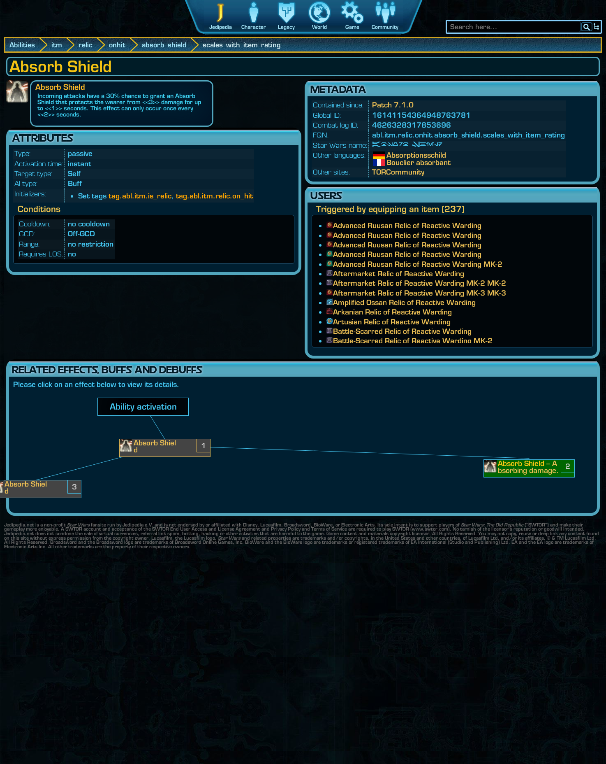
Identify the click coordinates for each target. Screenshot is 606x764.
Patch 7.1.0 (393, 104)
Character (253, 27)
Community (385, 27)
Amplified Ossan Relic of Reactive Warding (404, 302)
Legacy (286, 27)
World (319, 27)
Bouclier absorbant (392, 162)
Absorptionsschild (392, 155)
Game (352, 27)
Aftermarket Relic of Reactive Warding (398, 273)
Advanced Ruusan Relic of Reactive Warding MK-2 (417, 264)
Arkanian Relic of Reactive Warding (392, 311)
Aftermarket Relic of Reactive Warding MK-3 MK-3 (419, 293)
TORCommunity (398, 172)
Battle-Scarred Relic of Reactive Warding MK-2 (413, 340)
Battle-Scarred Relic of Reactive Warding (402, 331)
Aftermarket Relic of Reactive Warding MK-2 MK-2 (419, 283)
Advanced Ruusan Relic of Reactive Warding (407, 225)
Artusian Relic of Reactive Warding (392, 321)
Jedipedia (220, 27)
